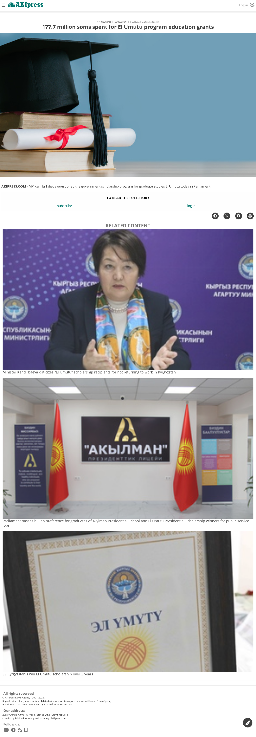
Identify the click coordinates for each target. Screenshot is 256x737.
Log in (246, 5)
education (120, 22)
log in (191, 205)
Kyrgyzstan (104, 22)
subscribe (64, 205)
